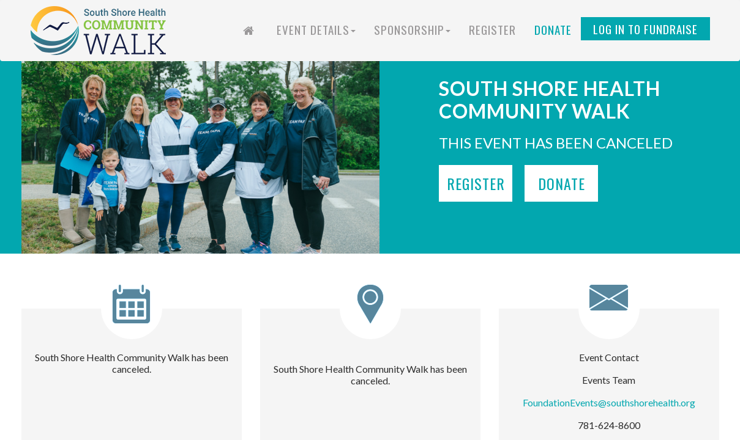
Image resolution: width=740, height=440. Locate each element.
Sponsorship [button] (412, 29)
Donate (553, 29)
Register (492, 29)
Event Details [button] (316, 29)
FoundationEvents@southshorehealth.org (609, 402)
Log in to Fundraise (645, 28)
